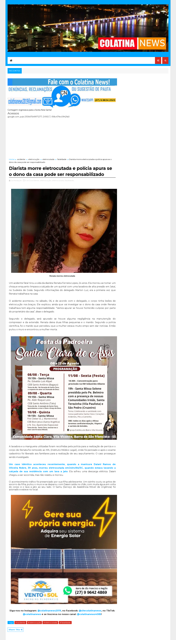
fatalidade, (69, 180)
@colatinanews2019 (49, 610)
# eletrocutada (50, 622)
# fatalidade (65, 622)
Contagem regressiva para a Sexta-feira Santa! (30, 110)
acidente (21, 159)
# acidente (20, 622)
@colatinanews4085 (89, 614)
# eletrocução (34, 622)
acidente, (35, 180)
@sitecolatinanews (90, 610)
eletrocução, (46, 180)
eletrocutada (48, 159)
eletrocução (33, 159)
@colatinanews (32, 614)
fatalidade (61, 159)
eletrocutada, (58, 180)
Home (12, 159)
